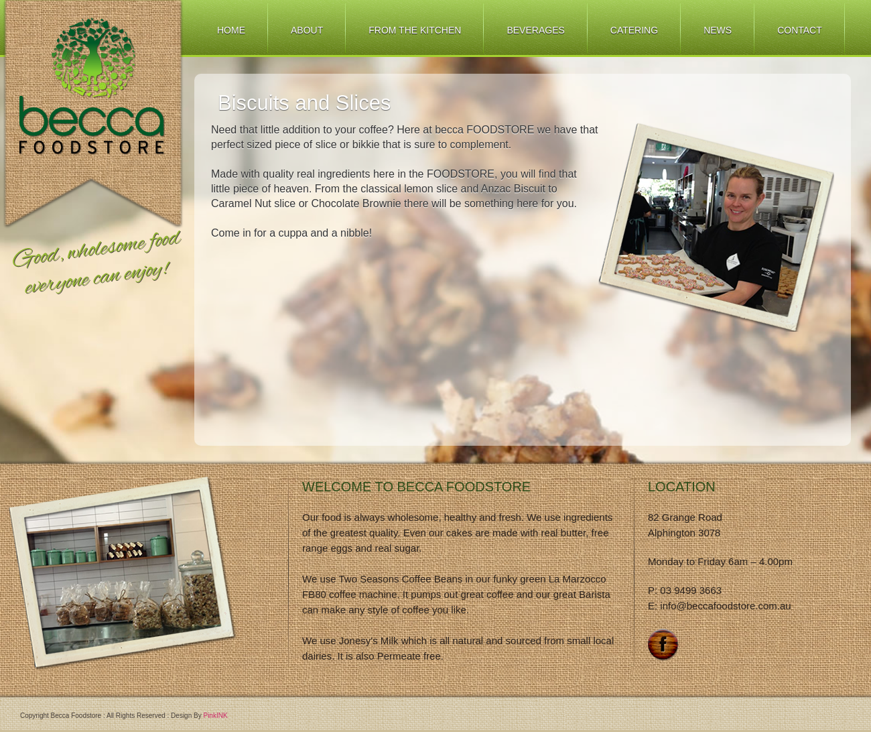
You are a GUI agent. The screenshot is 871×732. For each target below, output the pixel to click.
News (718, 30)
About (307, 30)
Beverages (535, 30)
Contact (799, 30)
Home (231, 30)
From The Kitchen (414, 30)
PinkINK (215, 715)
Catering (634, 30)
